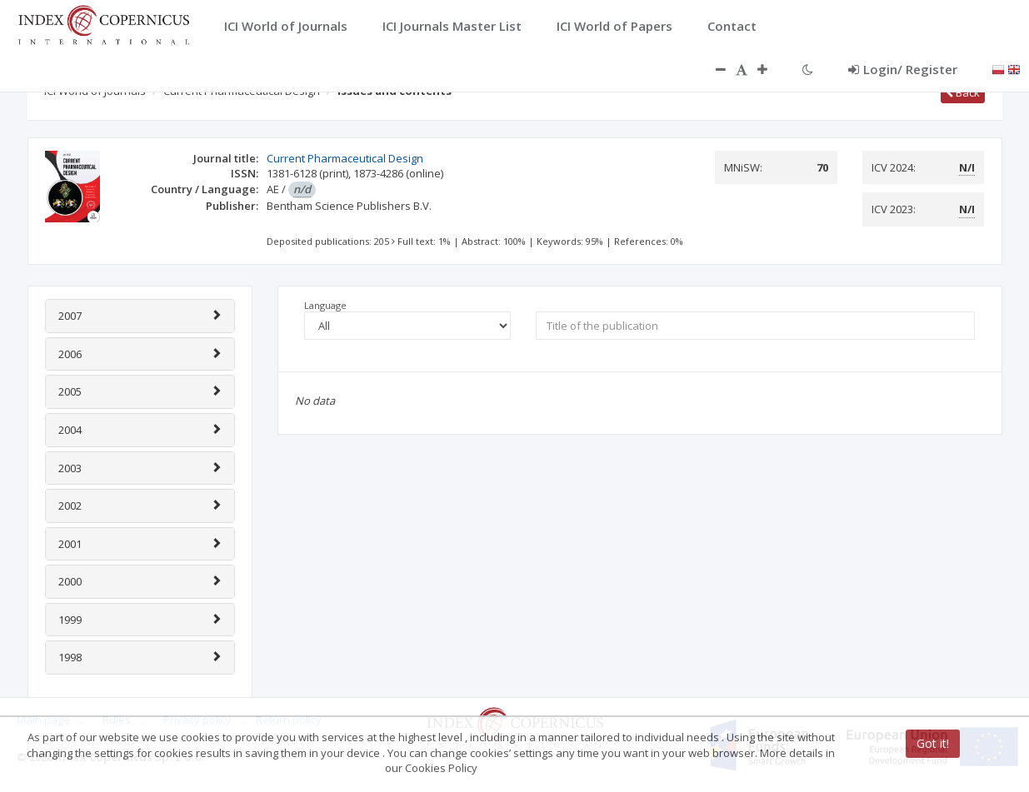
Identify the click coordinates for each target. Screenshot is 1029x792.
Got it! (933, 743)
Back (963, 92)
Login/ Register (902, 69)
